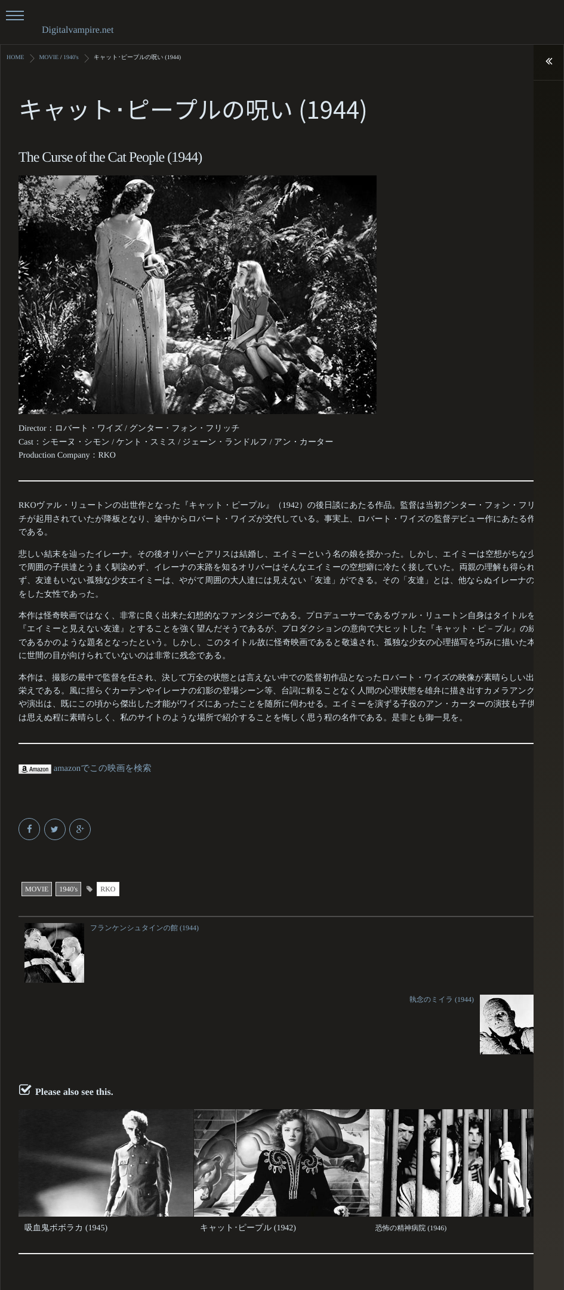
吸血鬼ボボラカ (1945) (60, 1156)
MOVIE (36, 888)
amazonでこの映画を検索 (83, 768)
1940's (68, 888)
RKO (107, 888)
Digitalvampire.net (77, 30)
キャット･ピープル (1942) (241, 1156)
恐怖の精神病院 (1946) (410, 1156)
